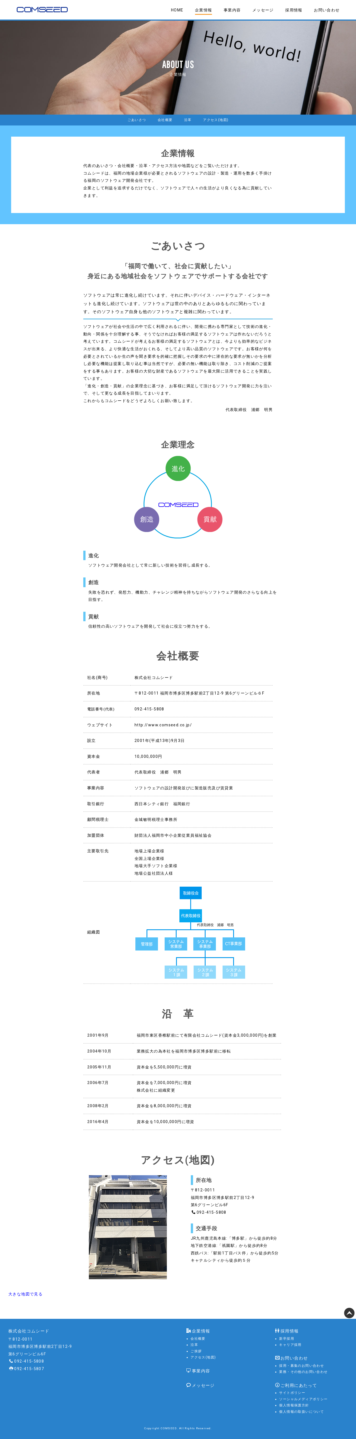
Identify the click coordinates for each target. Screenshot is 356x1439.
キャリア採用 (290, 1344)
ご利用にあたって (296, 1384)
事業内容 (232, 10)
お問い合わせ (327, 10)
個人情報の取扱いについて (301, 1411)
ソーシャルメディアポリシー (303, 1399)
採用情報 (294, 10)
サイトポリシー (292, 1392)
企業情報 (203, 10)
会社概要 (164, 120)
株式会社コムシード (29, 1330)
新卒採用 (286, 1338)
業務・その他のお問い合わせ (303, 1371)
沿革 (188, 120)
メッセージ (263, 10)
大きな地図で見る (25, 1295)
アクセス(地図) (218, 120)
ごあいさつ (133, 120)
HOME (177, 10)
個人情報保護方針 (294, 1405)
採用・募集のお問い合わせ (301, 1365)
